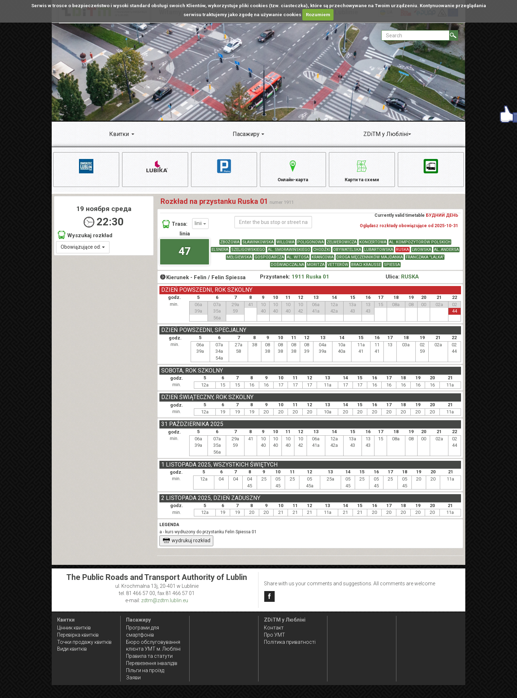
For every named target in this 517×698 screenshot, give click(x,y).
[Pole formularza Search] (415, 35)
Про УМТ (274, 635)
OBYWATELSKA (347, 253)
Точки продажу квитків (84, 642)
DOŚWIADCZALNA (287, 268)
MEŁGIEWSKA (239, 260)
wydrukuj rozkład (186, 544)
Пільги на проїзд (145, 671)
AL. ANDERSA (446, 253)
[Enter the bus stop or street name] (273, 226)
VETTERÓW (337, 268)
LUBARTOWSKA (378, 253)
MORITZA (316, 268)
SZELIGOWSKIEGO (248, 253)
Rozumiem (318, 14)
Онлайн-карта (292, 170)
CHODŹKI (321, 253)
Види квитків (72, 649)
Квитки (119, 134)
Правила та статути (149, 656)
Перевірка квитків (78, 635)
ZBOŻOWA (229, 245)
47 (184, 254)
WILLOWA (285, 245)
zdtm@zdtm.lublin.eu (164, 600)
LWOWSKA (421, 253)
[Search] (453, 35)
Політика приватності (290, 642)
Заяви (133, 677)
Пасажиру (246, 134)
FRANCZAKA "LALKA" (425, 260)
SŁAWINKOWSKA (258, 245)
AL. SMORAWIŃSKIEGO (289, 253)
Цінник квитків (74, 628)
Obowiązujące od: (83, 250)
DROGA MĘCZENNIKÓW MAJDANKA (369, 260)
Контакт (274, 628)
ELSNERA (219, 253)
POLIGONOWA (310, 245)
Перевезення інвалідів (151, 663)
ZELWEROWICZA (342, 245)
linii (200, 227)
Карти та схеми (362, 170)
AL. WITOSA (298, 260)
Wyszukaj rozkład (85, 238)
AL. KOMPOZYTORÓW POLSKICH (420, 245)
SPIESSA (392, 268)
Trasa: (174, 227)
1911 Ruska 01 (310, 280)
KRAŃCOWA (323, 260)
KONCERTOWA (372, 245)
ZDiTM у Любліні (385, 134)
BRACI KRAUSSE (366, 268)
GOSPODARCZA (269, 260)
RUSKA (402, 253)
